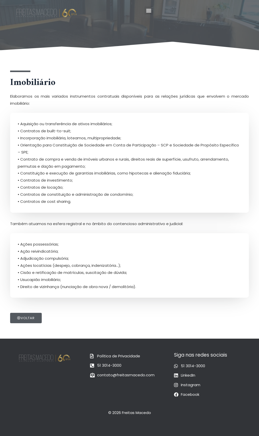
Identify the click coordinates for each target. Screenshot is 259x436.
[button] (148, 10)
